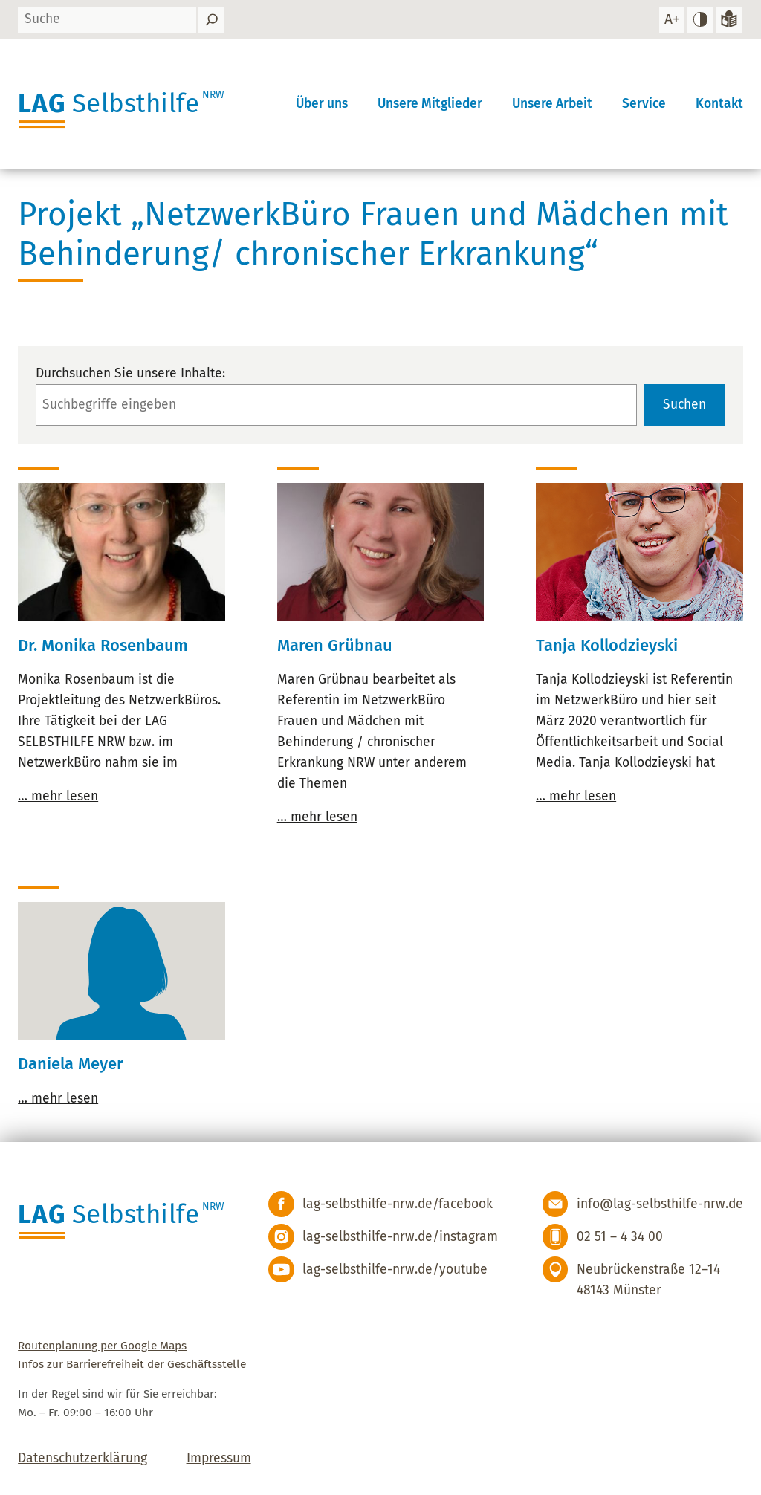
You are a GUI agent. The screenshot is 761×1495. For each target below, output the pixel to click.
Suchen (684, 404)
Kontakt (719, 103)
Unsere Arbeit (552, 103)
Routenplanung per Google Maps (102, 1345)
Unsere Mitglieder (430, 103)
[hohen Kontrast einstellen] (700, 20)
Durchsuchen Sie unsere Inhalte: (130, 373)
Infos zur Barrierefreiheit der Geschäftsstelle (132, 1364)
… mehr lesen (58, 796)
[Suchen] (211, 20)
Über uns (322, 103)
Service (644, 103)
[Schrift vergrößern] (671, 20)
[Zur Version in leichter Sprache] (729, 20)
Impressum (219, 1458)
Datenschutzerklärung (82, 1458)
